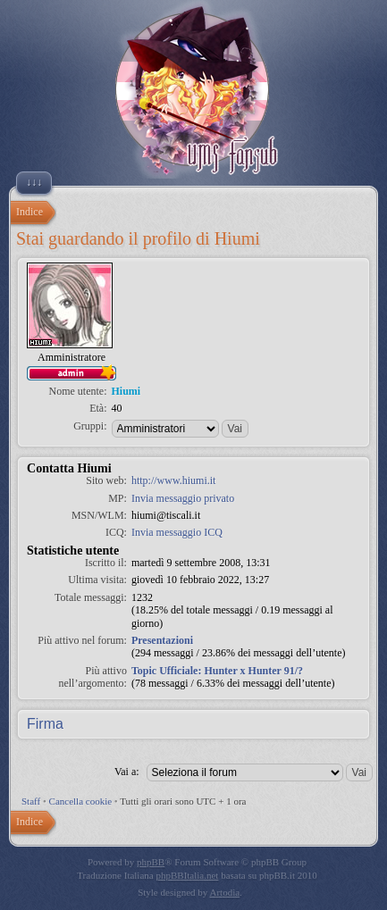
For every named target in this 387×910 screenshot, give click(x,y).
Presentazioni (162, 640)
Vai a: (126, 771)
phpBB (150, 861)
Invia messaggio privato (182, 498)
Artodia (225, 892)
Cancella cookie (81, 801)
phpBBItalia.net (187, 875)
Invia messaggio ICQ (177, 532)
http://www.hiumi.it (173, 480)
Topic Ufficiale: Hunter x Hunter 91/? (217, 670)
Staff (30, 801)
